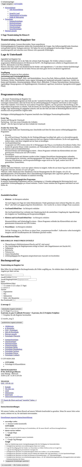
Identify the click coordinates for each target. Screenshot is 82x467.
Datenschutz (9, 393)
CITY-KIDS (18, 4)
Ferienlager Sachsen (12, 351)
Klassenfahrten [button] (10, 8)
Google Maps (11, 433)
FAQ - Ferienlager (11, 330)
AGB (7, 391)
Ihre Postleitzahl (6, 300)
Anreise (3, 289)
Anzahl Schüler (6, 277)
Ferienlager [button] (9, 19)
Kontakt (8, 387)
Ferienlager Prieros (11, 353)
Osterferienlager (14, 27)
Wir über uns (9, 389)
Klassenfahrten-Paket (8, 283)
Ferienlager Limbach (12, 355)
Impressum (9, 395)
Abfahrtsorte (9, 326)
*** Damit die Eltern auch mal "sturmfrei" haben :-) (19, 400)
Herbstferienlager (15, 23)
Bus (3, 294)
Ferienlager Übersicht (12, 336)
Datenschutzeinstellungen (14, 396)
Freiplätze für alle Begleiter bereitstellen (16, 315)
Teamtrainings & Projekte (18, 15)
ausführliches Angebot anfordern (12, 322)
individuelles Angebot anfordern (12, 309)
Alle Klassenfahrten (16, 9)
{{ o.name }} (41, 287)
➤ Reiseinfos (9, 328)
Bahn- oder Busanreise (10, 298)
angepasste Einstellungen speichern (17, 461)
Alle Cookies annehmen (20, 465)
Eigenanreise (6, 292)
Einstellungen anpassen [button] (9, 417)
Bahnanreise (6, 296)
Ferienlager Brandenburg (13, 349)
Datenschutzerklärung (24, 417)
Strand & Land (14, 13)
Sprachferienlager (15, 29)
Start (2, 275)
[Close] (2, 402)
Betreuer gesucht (11, 31)
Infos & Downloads (12, 332)
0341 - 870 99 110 (7, 383)
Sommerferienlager (16, 21)
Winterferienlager (15, 25)
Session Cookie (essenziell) (16, 424)
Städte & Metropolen (16, 17)
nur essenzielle (6, 465)
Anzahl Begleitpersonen (9, 279)
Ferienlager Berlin (11, 347)
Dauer (3, 281)
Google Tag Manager (14, 439)
